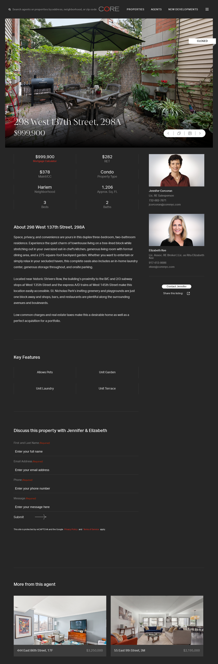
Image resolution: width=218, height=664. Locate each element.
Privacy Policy (71, 529)
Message (25, 498)
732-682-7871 (157, 200)
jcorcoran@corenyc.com (165, 204)
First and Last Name (32, 443)
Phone (23, 480)
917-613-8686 (157, 262)
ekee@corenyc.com (162, 267)
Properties (135, 9)
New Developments (183, 9)
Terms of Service (91, 529)
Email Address (28, 461)
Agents (156, 9)
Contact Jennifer (177, 286)
